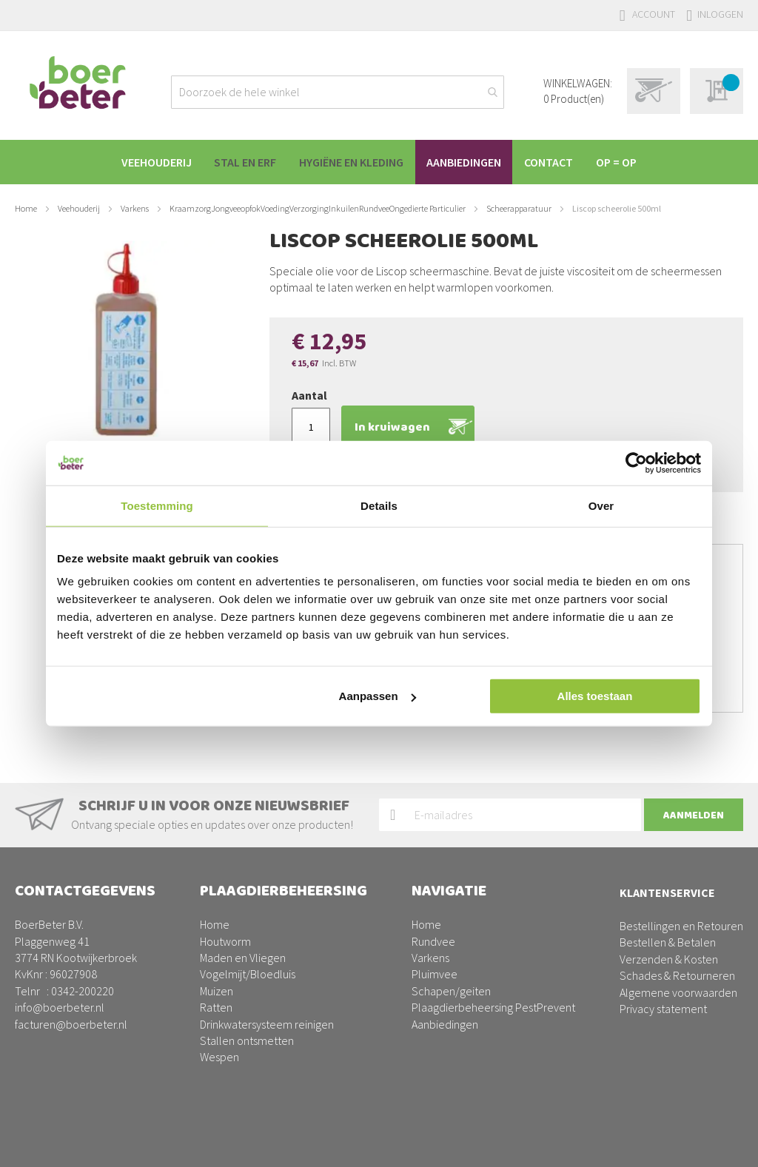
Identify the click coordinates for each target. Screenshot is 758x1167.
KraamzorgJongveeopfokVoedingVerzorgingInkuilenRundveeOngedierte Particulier (318, 208)
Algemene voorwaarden (678, 992)
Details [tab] (379, 505)
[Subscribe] (693, 814)
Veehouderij (79, 208)
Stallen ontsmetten (247, 1040)
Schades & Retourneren (677, 975)
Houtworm (225, 941)
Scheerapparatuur (518, 208)
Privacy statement (663, 1008)
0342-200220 (82, 990)
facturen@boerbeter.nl (71, 1024)
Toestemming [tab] (157, 505)
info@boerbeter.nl (59, 1007)
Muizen (216, 990)
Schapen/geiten (451, 990)
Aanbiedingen (445, 1024)
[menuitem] (147, 162)
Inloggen (720, 14)
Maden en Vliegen (243, 957)
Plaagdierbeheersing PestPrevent (493, 1007)
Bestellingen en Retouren (681, 925)
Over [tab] (601, 505)
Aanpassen (377, 696)
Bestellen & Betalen (668, 942)
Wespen (219, 1056)
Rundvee (433, 941)
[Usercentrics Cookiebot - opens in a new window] (636, 462)
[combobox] (337, 92)
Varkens (135, 208)
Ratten (216, 1007)
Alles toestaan (595, 696)
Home (26, 208)
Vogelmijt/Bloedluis (247, 973)
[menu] (379, 162)
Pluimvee (434, 973)
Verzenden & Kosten (669, 959)
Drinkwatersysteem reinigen (267, 1024)
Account (653, 14)
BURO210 (720, 1144)
